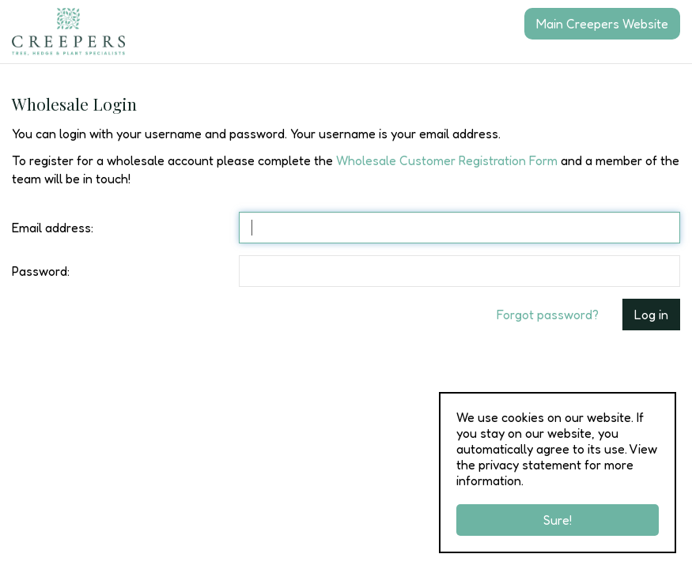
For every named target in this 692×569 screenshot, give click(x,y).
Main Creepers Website (602, 24)
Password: (41, 271)
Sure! (557, 520)
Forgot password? (548, 314)
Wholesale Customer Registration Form (447, 160)
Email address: (52, 228)
